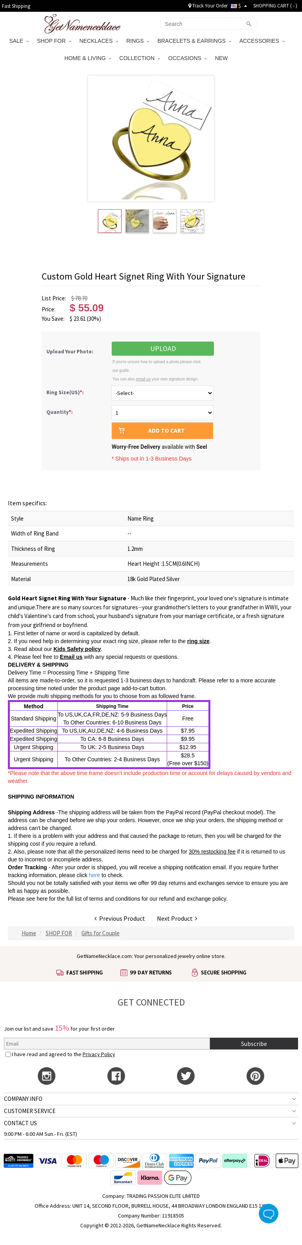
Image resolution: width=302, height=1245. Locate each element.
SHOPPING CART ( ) (275, 5)
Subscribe (254, 1044)
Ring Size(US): (65, 392)
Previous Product (119, 918)
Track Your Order (208, 5)
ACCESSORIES (262, 41)
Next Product (177, 918)
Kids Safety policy (77, 649)
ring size (198, 641)
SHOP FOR (54, 41)
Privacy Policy (99, 1054)
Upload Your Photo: (69, 351)
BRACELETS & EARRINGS (194, 41)
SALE (19, 41)
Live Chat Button (268, 1213)
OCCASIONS (187, 58)
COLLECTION (140, 58)
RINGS (137, 41)
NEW (222, 58)
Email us (71, 657)
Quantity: (59, 412)
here (42, 899)
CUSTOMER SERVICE (29, 1111)
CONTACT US (20, 1123)
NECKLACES (98, 41)
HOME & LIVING (87, 58)
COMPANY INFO (23, 1098)
